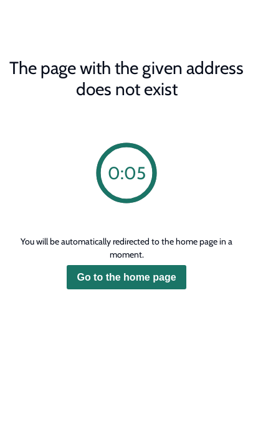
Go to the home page (126, 277)
